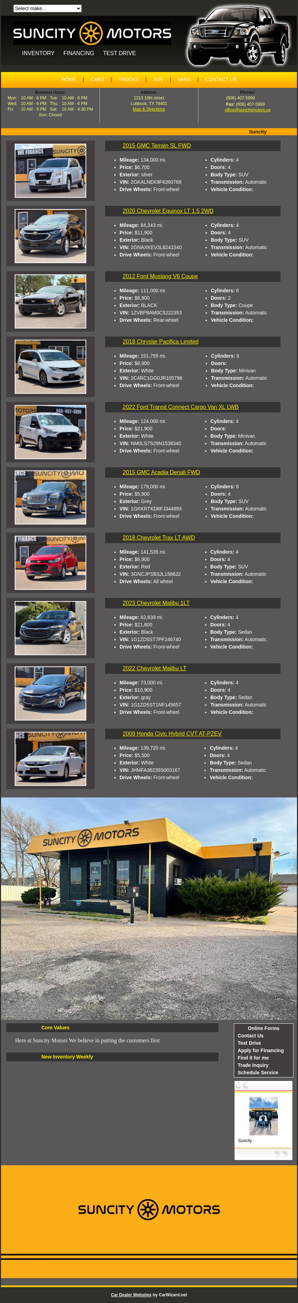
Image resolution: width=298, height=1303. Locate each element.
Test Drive (249, 1043)
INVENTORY (38, 53)
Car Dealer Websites (131, 1294)
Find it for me (253, 1058)
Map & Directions (149, 109)
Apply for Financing (261, 1050)
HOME (68, 79)
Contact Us (251, 1035)
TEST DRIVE (119, 53)
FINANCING (78, 53)
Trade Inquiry (253, 1065)
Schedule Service (258, 1072)
